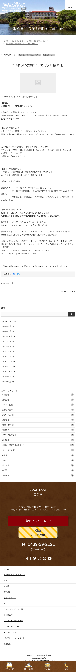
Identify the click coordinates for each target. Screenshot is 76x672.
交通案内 (38, 430)
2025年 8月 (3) (8, 346)
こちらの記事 (19, 213)
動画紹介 (7, 644)
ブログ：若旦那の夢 (11, 626)
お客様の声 (8, 615)
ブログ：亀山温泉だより (13, 621)
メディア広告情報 (38, 435)
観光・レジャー (10, 598)
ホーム (6, 569)
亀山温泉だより (17, 41)
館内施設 (7, 592)
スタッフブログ (38, 450)
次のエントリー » (68, 291)
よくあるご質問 (38, 532)
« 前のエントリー (8, 283)
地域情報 (38, 440)
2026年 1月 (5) (8, 331)
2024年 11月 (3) (8, 367)
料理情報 (38, 394)
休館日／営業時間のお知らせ (37, 41)
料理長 (38, 470)
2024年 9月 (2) (8, 377)
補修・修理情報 (38, 425)
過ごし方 (7, 603)
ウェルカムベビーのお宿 (13, 609)
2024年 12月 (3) (8, 361)
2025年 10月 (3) (8, 336)
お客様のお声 (38, 410)
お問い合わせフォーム (10, 119)
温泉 (5, 580)
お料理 (6, 586)
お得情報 (38, 475)
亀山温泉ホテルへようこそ (14, 575)
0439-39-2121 (41, 544)
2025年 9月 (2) (8, 341)
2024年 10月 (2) (8, 371)
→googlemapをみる (38, 658)
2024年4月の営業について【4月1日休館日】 (22, 44)
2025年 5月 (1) (8, 351)
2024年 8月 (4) (8, 382)
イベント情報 (38, 405)
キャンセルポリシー (11, 632)
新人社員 (38, 465)
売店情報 (38, 400)
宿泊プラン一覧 (36, 521)
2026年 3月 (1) (8, 326)
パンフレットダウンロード (14, 638)
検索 (3, 308)
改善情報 (38, 420)
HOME (5, 41)
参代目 (38, 455)
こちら (48, 231)
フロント (38, 460)
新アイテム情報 (38, 415)
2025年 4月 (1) (8, 356)
